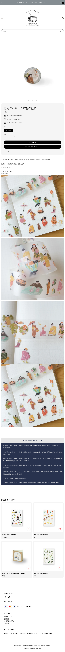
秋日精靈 (8, 130)
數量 (5, 134)
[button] (2, 18)
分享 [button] (6, 152)
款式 (5, 127)
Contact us (8, 617)
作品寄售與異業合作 (10, 621)
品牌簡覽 (38, 648)
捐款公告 (6, 623)
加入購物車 (32, 142)
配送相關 (6, 619)
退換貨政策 (33, 648)
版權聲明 (26, 648)
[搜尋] (61, 31)
